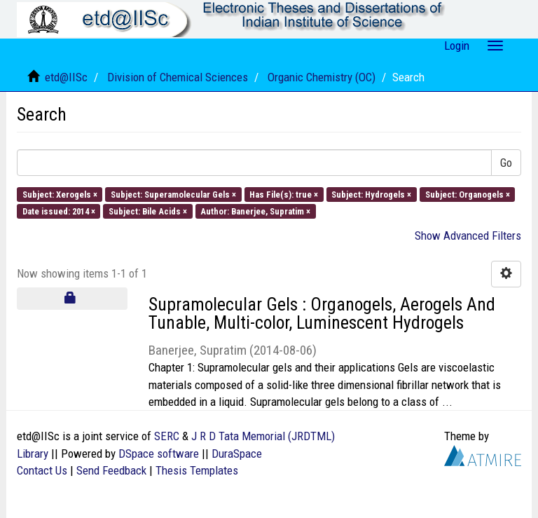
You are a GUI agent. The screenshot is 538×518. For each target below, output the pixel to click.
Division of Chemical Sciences (177, 77)
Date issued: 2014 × (58, 210)
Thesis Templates (197, 470)
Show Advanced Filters (468, 236)
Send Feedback (111, 470)
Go (506, 163)
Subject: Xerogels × (59, 194)
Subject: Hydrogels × (371, 194)
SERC (166, 436)
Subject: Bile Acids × (148, 210)
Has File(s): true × (283, 194)
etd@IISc (66, 77)
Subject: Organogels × (467, 194)
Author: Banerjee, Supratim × (255, 210)
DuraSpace (237, 454)
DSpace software (158, 454)
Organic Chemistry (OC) (321, 77)
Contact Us (42, 470)
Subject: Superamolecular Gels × (173, 194)
